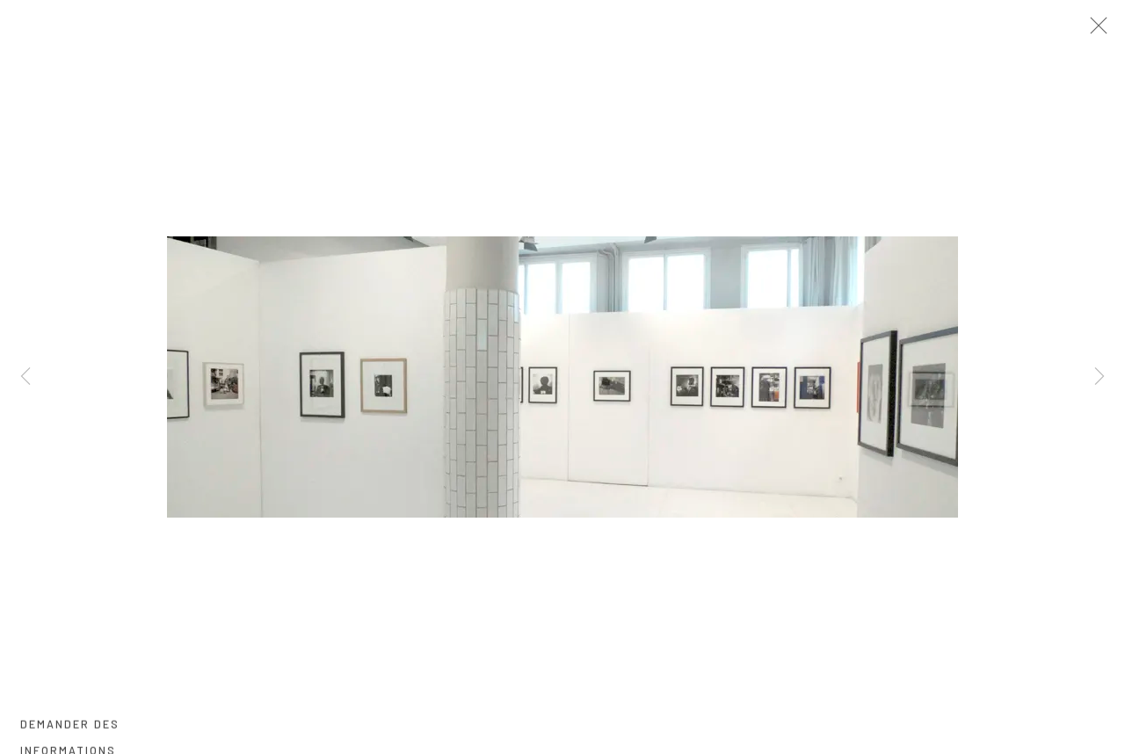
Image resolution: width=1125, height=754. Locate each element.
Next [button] (1099, 377)
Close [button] (1109, 31)
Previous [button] (25, 377)
